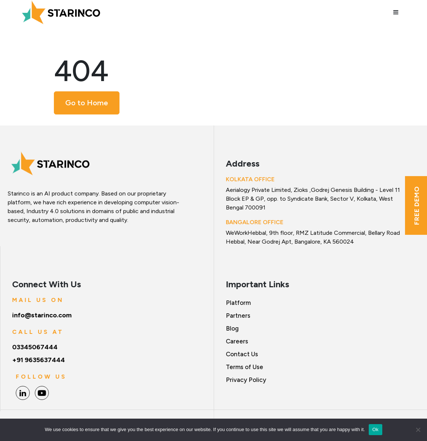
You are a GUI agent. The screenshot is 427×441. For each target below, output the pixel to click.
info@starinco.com (42, 315)
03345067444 (35, 347)
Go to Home (86, 102)
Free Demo (417, 205)
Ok (375, 429)
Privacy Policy (246, 379)
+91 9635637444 (38, 360)
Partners (238, 315)
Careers (237, 341)
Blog (232, 328)
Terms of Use (244, 367)
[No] (418, 429)
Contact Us (242, 354)
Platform (238, 302)
